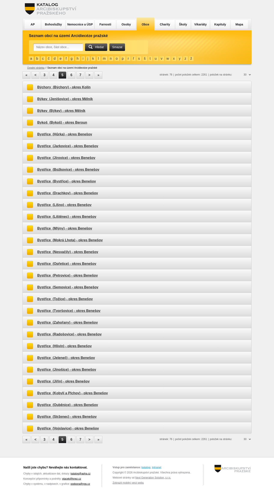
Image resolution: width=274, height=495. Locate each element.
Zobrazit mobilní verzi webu (128, 482)
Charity (165, 24)
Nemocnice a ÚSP (80, 24)
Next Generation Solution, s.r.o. (153, 477)
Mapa (239, 24)
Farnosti (105, 24)
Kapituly (220, 24)
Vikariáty (200, 24)
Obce (145, 24)
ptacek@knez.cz (71, 478)
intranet (156, 467)
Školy (183, 24)
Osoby (126, 24)
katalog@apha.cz (81, 473)
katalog (145, 467)
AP (33, 24)
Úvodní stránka (36, 67)
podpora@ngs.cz (80, 483)
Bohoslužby (53, 24)
